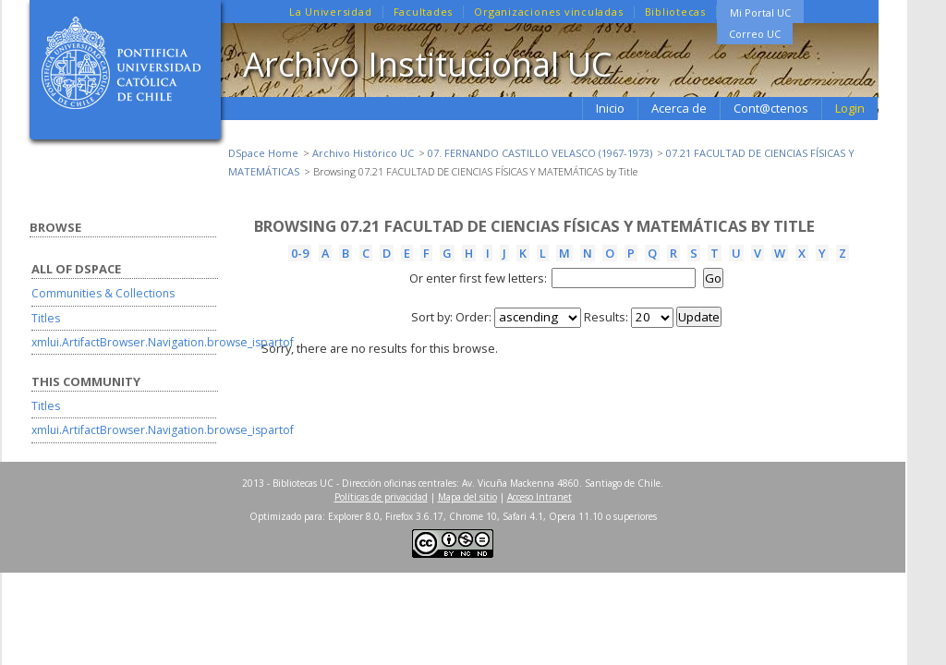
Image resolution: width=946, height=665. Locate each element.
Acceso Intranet (539, 496)
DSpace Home (263, 153)
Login (850, 108)
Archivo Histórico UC (363, 153)
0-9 (300, 253)
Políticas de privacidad (381, 496)
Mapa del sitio (467, 496)
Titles (45, 318)
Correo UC (755, 34)
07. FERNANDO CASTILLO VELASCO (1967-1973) (540, 153)
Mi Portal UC (760, 12)
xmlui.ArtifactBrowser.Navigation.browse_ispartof (162, 342)
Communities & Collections (103, 293)
